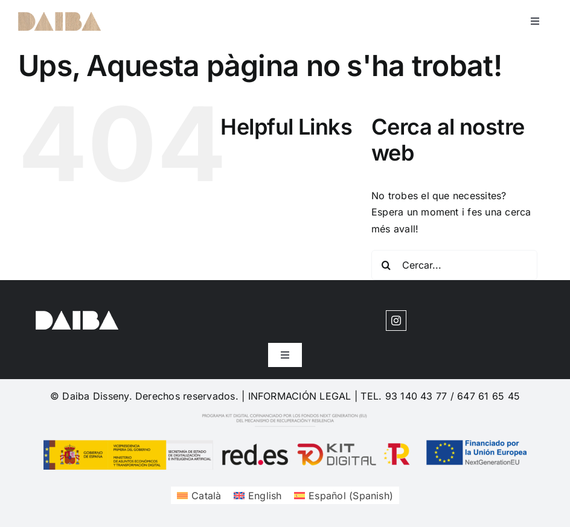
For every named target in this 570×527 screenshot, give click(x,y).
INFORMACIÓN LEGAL (299, 396)
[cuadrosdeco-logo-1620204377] (59, 17)
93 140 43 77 (416, 396)
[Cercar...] (454, 265)
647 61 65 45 (488, 396)
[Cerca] (386, 265)
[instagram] (396, 320)
